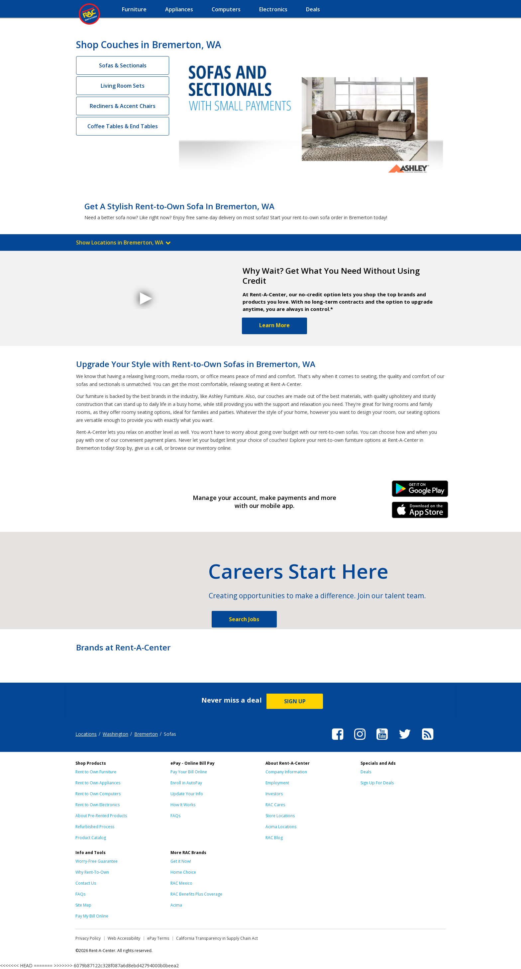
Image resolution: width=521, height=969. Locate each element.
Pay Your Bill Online (188, 772)
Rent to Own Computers (98, 794)
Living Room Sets (123, 85)
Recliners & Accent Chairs (123, 106)
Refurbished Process (94, 826)
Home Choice (183, 872)
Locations (86, 734)
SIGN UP (295, 701)
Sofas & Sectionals (123, 65)
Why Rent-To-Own (92, 872)
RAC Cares (275, 805)
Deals (366, 772)
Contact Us (85, 883)
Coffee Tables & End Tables (122, 126)
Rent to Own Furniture (95, 772)
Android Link (420, 491)
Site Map (83, 905)
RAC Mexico (181, 883)
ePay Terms (158, 938)
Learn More (274, 325)
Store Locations (280, 816)
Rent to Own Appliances (97, 783)
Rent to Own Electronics (97, 805)
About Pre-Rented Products (101, 816)
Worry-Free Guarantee (96, 861)
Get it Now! (180, 861)
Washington (115, 734)
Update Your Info (186, 794)
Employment (277, 783)
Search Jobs (244, 619)
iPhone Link (420, 512)
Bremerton (146, 734)
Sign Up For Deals (377, 783)
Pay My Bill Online (91, 916)
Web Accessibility (124, 938)
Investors (274, 794)
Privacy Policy (88, 938)
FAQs (175, 816)
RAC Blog (274, 837)
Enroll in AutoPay (186, 783)
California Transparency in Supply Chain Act (217, 938)
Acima (176, 905)
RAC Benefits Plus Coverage (196, 894)
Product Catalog (90, 837)
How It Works (182, 805)
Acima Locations (280, 826)
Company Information (286, 772)
